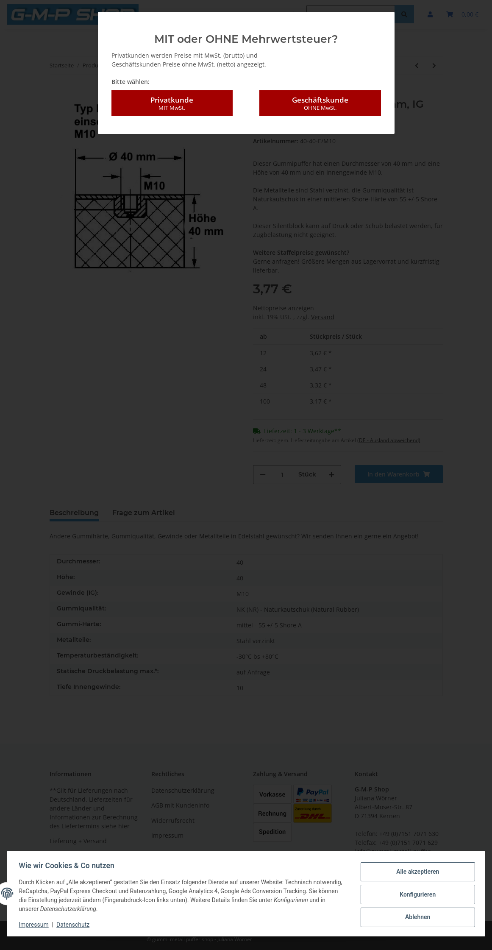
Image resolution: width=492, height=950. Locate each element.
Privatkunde (172, 103)
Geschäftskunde (320, 103)
